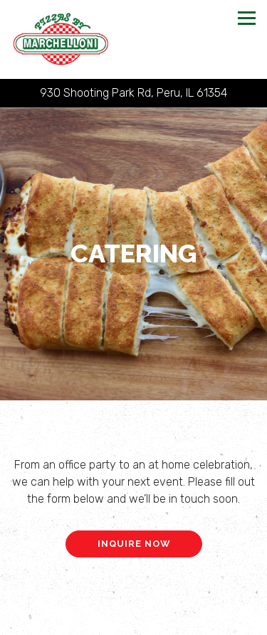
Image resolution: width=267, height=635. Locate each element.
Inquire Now (134, 541)
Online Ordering (133, 622)
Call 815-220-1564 (133, 594)
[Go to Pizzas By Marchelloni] (133, 93)
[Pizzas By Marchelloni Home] (61, 39)
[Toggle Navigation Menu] (246, 18)
